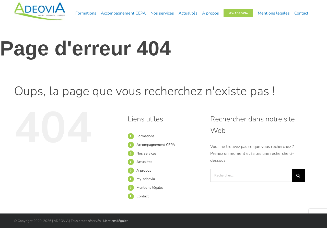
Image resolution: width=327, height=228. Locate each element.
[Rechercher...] (251, 175)
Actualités (144, 161)
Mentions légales (150, 187)
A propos (143, 170)
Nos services (146, 153)
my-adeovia (145, 178)
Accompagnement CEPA (155, 144)
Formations (145, 136)
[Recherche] (298, 175)
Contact (142, 196)
